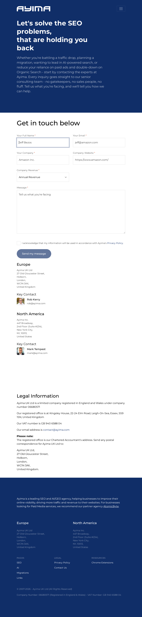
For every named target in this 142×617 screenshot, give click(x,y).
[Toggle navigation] (121, 9)
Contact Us (60, 567)
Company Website (84, 152)
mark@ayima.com (37, 353)
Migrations (23, 572)
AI (18, 567)
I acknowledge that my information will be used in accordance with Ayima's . (72, 243)
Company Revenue (28, 170)
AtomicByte (111, 506)
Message (22, 187)
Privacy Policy (115, 243)
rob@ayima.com (36, 303)
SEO (19, 562)
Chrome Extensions (102, 562)
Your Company (26, 152)
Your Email (79, 135)
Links (19, 577)
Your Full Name (26, 135)
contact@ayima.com (56, 429)
